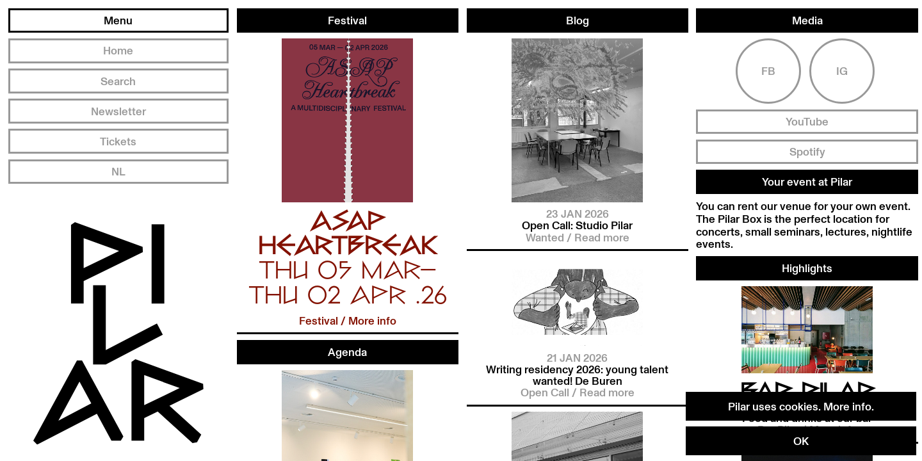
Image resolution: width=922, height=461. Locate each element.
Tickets (118, 141)
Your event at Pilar (807, 169)
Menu (118, 20)
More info (847, 406)
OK (801, 440)
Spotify (807, 139)
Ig (842, 58)
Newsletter (118, 110)
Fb (768, 58)
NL (118, 171)
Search (118, 80)
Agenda (347, 351)
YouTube (807, 109)
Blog (577, 16)
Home (118, 50)
